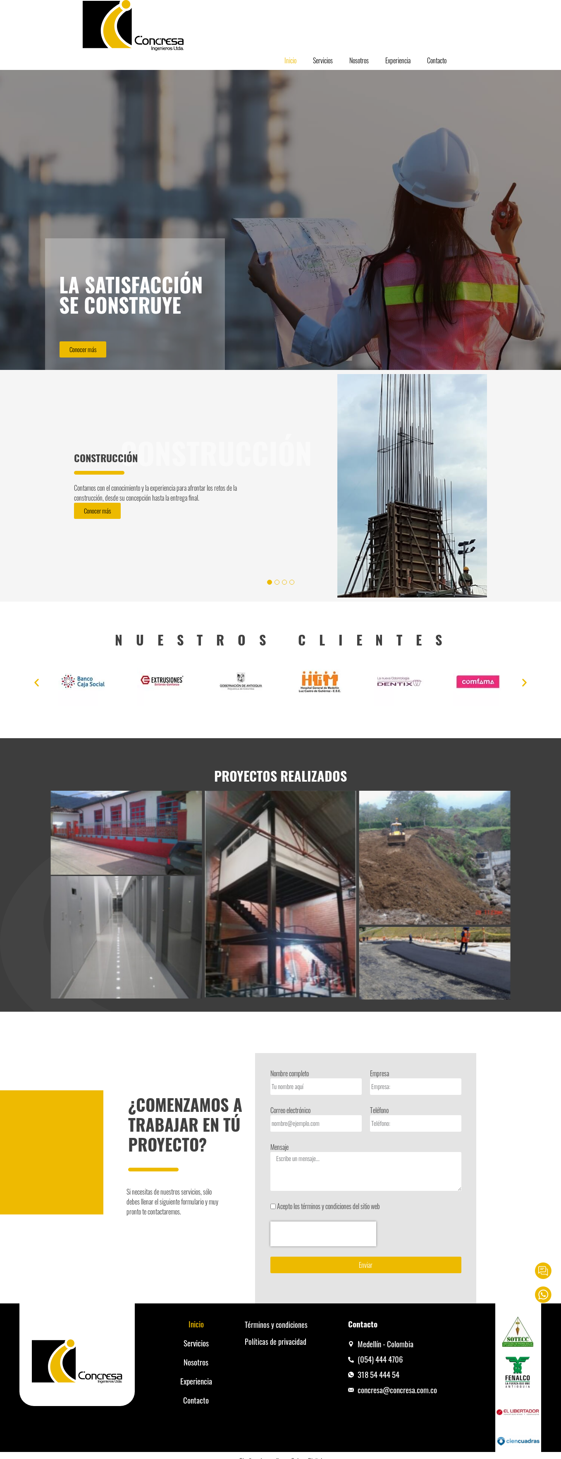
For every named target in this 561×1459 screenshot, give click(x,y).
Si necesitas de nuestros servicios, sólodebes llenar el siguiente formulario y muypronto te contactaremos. (172, 1202)
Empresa (379, 1073)
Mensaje (279, 1147)
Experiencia (398, 60)
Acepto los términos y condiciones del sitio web (328, 1206)
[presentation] (323, 1233)
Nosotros (359, 60)
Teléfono (379, 1110)
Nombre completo (289, 1073)
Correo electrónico (290, 1110)
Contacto (436, 60)
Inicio (290, 60)
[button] (36, 682)
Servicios (323, 60)
